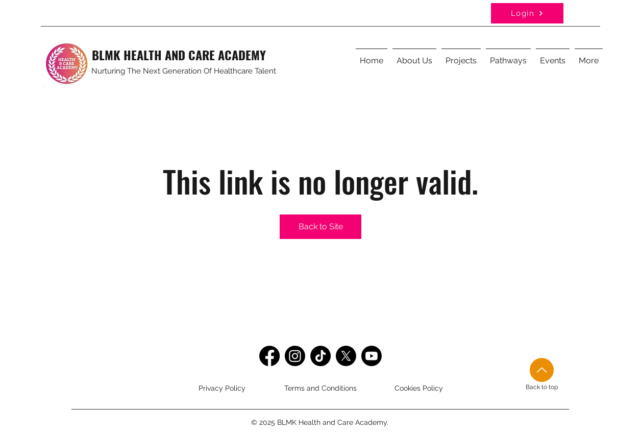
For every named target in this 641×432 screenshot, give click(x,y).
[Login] (527, 13)
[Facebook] (269, 356)
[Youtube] (371, 356)
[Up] (542, 370)
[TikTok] (320, 356)
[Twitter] (346, 356)
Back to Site (321, 226)
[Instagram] (295, 356)
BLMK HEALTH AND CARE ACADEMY (179, 54)
